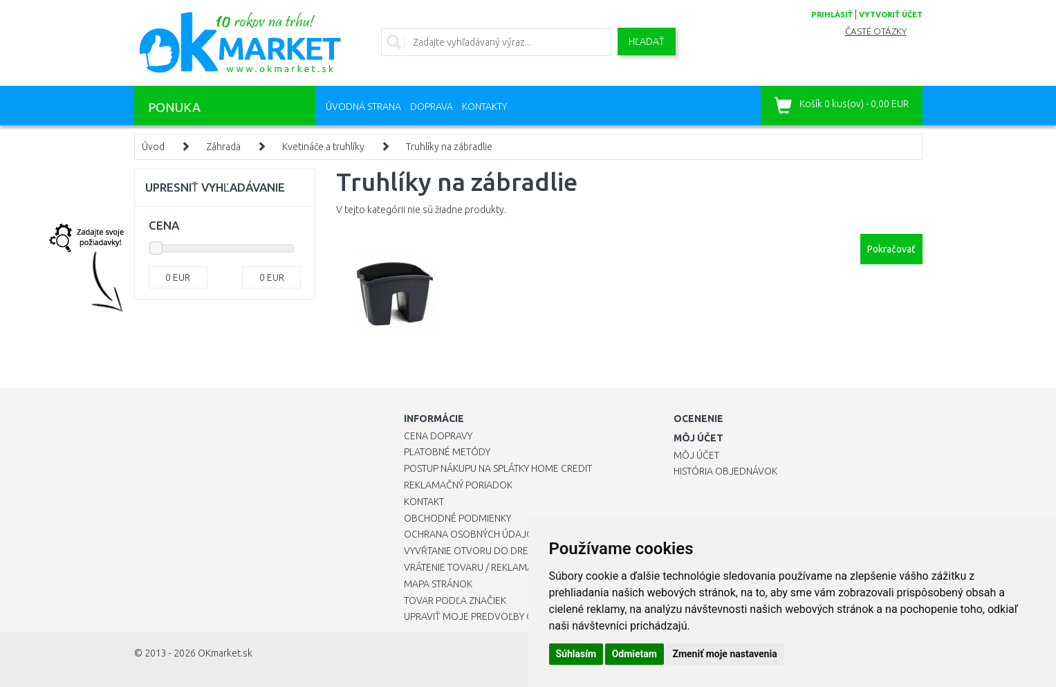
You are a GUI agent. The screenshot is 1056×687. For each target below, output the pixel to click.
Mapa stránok (438, 583)
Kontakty (484, 106)
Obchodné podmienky (457, 518)
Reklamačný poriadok (458, 485)
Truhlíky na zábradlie (449, 146)
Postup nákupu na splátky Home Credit (498, 468)
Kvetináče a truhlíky (323, 146)
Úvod (153, 146)
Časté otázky (876, 31)
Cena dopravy (438, 435)
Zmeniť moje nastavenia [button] (724, 653)
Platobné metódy (447, 451)
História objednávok (725, 471)
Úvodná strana (363, 106)
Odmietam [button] (634, 653)
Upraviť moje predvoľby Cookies (485, 616)
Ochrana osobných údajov (472, 534)
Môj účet (696, 455)
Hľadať (647, 41)
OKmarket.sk (225, 653)
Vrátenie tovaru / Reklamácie (475, 567)
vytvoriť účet (891, 14)
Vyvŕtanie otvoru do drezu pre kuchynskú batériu (527, 550)
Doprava (431, 106)
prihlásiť (832, 14)
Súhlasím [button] (576, 653)
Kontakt (424, 501)
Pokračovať (891, 249)
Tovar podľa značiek (455, 600)
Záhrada (223, 146)
